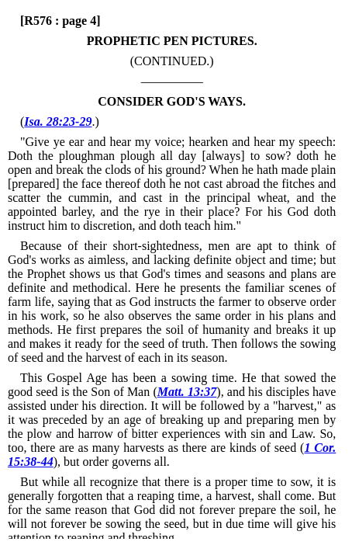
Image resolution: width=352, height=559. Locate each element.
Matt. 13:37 (187, 391)
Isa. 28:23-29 (57, 121)
